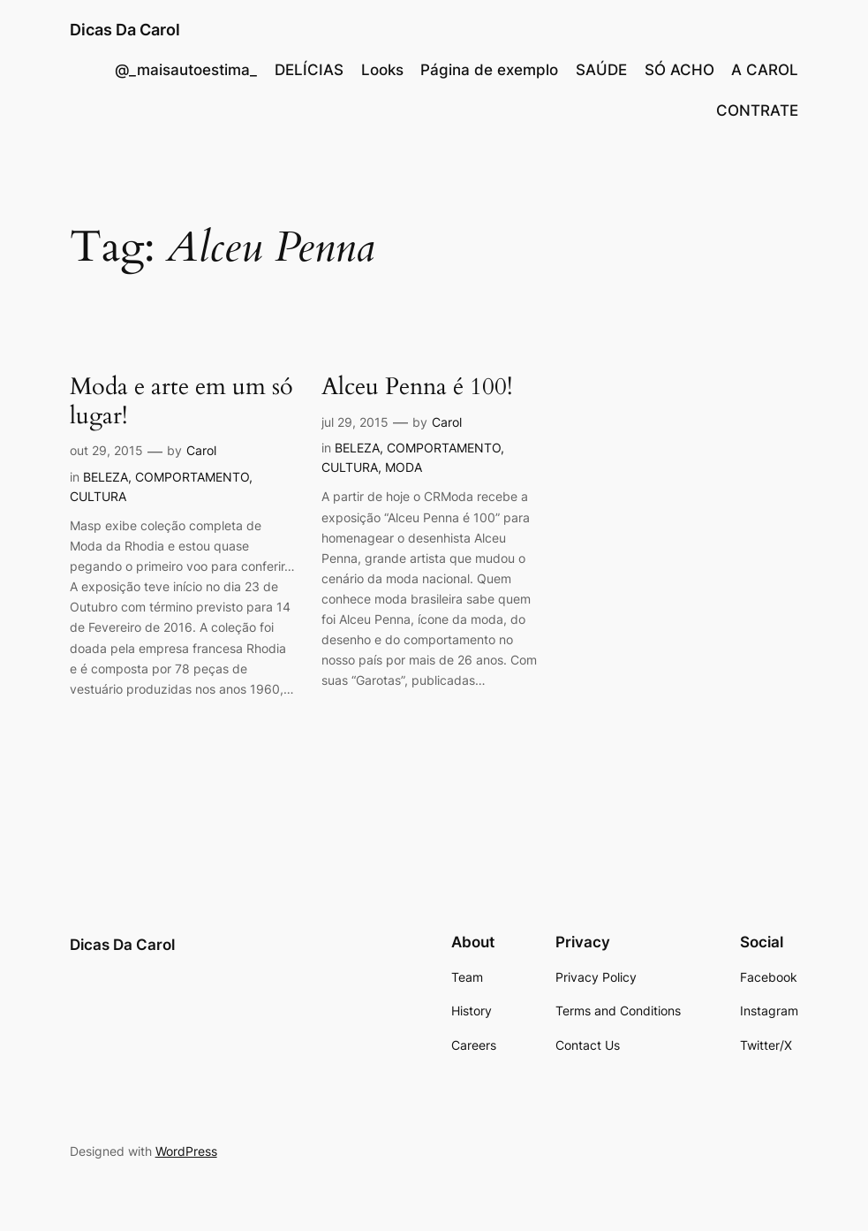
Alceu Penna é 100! (416, 387)
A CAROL (764, 70)
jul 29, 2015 (355, 421)
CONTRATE (757, 110)
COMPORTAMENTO (192, 476)
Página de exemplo (489, 70)
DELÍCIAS (309, 70)
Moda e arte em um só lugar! (181, 402)
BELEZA (105, 476)
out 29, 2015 (106, 450)
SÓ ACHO (679, 70)
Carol (201, 450)
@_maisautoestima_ (186, 70)
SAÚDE (601, 70)
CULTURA (98, 496)
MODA (403, 467)
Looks (382, 70)
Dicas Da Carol (125, 29)
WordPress (186, 1151)
